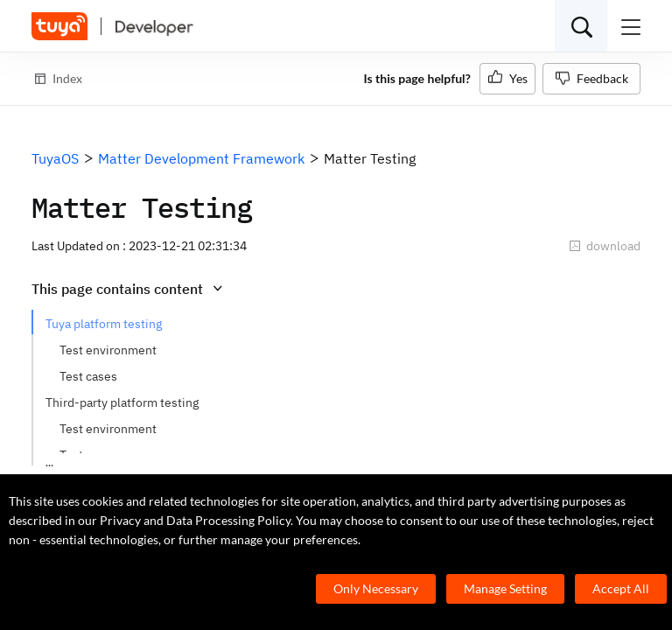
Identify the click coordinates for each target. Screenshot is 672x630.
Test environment (108, 350)
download (604, 246)
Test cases (88, 376)
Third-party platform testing (122, 402)
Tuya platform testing (104, 324)
